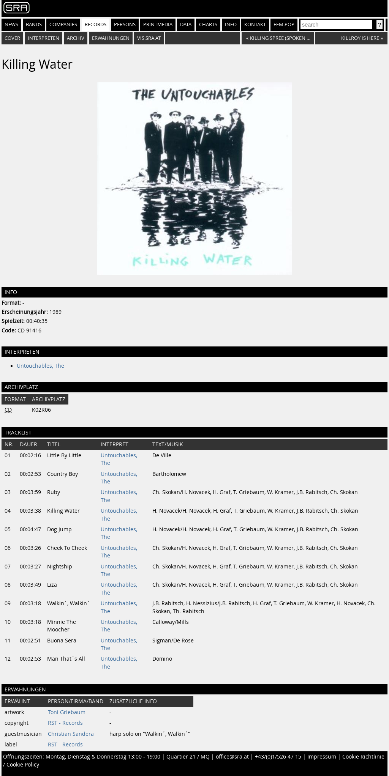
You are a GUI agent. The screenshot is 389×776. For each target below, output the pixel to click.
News (11, 24)
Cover (12, 38)
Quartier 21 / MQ (188, 756)
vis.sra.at (149, 38)
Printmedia (157, 24)
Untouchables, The (40, 365)
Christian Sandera (71, 733)
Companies (63, 24)
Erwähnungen (111, 38)
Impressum (321, 756)
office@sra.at (232, 756)
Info (231, 24)
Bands (34, 24)
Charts (208, 24)
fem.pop (284, 24)
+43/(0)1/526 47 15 (278, 756)
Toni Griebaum (66, 712)
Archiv (75, 38)
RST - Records (65, 722)
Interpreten (43, 38)
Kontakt (255, 24)
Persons (125, 24)
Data (185, 24)
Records (95, 24)
